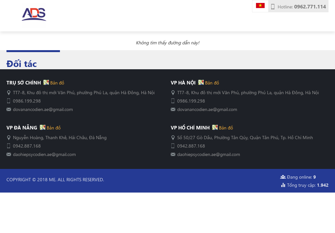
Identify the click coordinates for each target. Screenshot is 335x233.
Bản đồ (56, 82)
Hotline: (302, 6)
